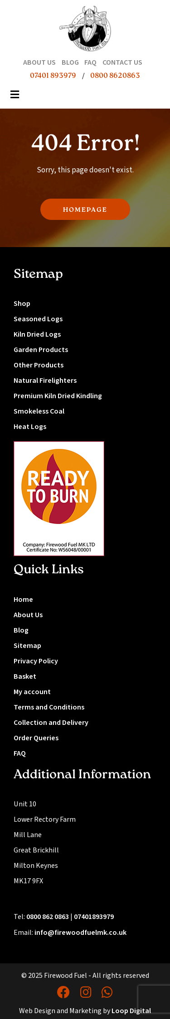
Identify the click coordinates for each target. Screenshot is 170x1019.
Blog (21, 630)
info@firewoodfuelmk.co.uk (80, 933)
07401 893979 (53, 76)
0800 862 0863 (47, 917)
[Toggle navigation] (15, 97)
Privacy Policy (36, 661)
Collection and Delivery (51, 723)
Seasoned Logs (38, 319)
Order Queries (36, 738)
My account (32, 692)
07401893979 (94, 917)
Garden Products (41, 350)
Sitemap (27, 646)
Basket (25, 676)
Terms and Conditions (49, 707)
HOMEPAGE (85, 210)
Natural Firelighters (45, 381)
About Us (28, 615)
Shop (22, 304)
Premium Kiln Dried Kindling (58, 396)
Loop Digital (131, 1011)
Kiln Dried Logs (37, 334)
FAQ (20, 753)
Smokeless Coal (39, 411)
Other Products (38, 365)
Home (23, 600)
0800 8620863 (115, 76)
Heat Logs (30, 427)
